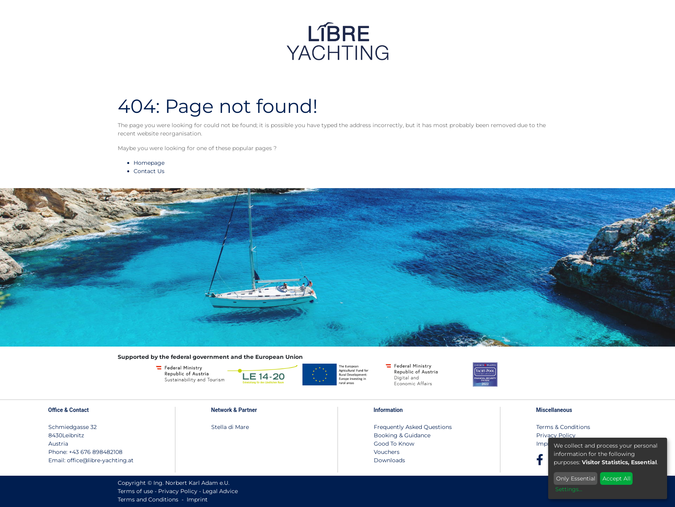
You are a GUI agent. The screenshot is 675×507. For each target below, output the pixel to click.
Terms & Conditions (563, 427)
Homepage (149, 162)
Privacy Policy (556, 435)
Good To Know (394, 443)
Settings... (568, 489)
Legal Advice (220, 491)
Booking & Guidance (402, 435)
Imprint (546, 443)
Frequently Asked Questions (413, 427)
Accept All (616, 478)
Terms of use (135, 491)
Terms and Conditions (148, 499)
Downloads (389, 460)
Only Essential (575, 478)
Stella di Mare (230, 427)
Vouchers (387, 452)
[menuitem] (563, 41)
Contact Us (149, 171)
